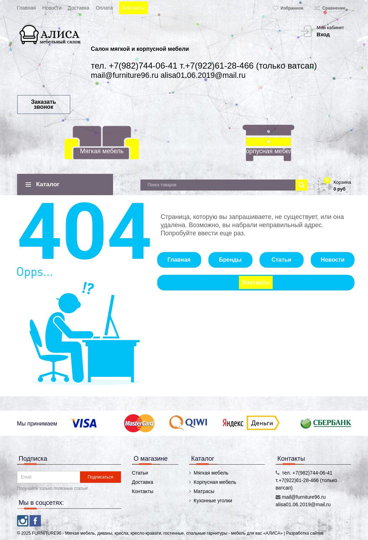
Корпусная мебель (269, 151)
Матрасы (203, 491)
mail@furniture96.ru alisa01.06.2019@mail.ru (168, 75)
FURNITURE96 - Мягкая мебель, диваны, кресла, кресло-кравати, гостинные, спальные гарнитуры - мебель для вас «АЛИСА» (158, 533)
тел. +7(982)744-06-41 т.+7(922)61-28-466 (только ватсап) (204, 65)
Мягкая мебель (102, 151)
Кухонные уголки (212, 500)
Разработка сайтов (305, 533)
